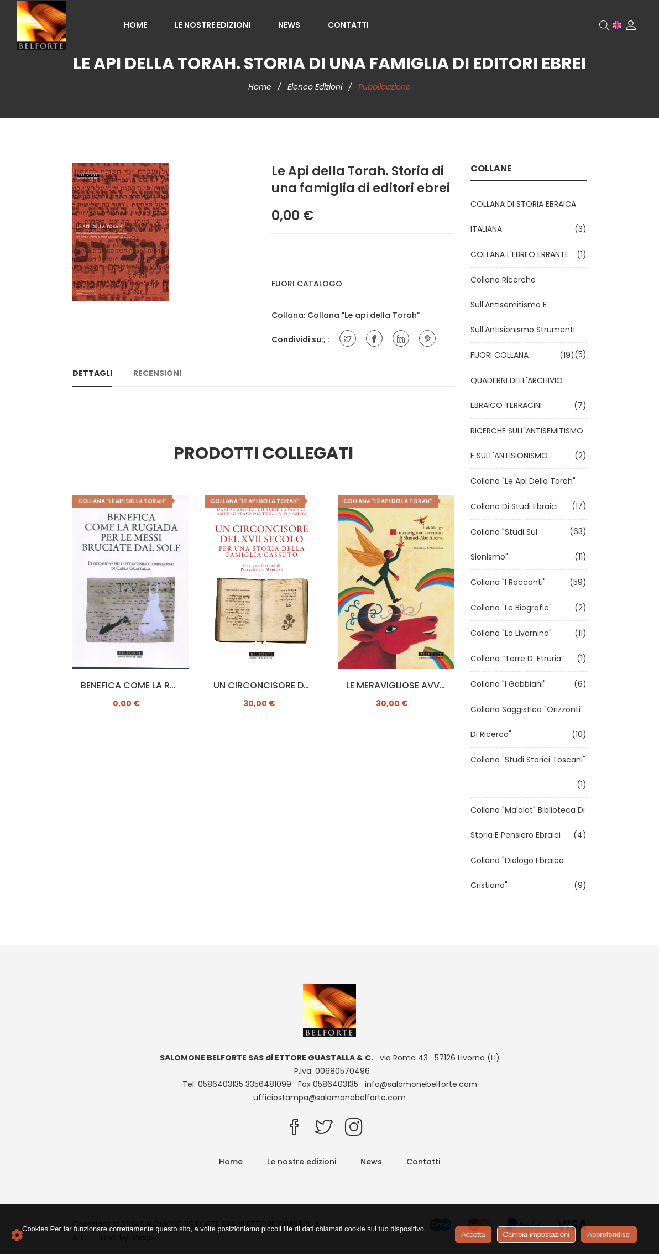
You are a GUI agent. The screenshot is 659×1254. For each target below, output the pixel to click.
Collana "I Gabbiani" (510, 683)
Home (135, 24)
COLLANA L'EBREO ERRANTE (521, 254)
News (289, 24)
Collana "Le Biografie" (513, 607)
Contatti (348, 24)
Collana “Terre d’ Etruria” (519, 658)
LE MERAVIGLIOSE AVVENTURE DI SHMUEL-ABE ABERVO (396, 685)
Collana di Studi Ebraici (516, 506)
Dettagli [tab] (92, 373)
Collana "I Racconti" (510, 582)
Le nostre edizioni (212, 24)
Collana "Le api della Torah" (363, 315)
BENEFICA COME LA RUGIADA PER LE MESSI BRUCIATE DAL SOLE (130, 685)
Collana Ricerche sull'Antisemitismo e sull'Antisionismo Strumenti (524, 304)
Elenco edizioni (315, 86)
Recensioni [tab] (157, 373)
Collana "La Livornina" (513, 633)
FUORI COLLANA (501, 354)
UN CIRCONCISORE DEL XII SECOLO (263, 685)
